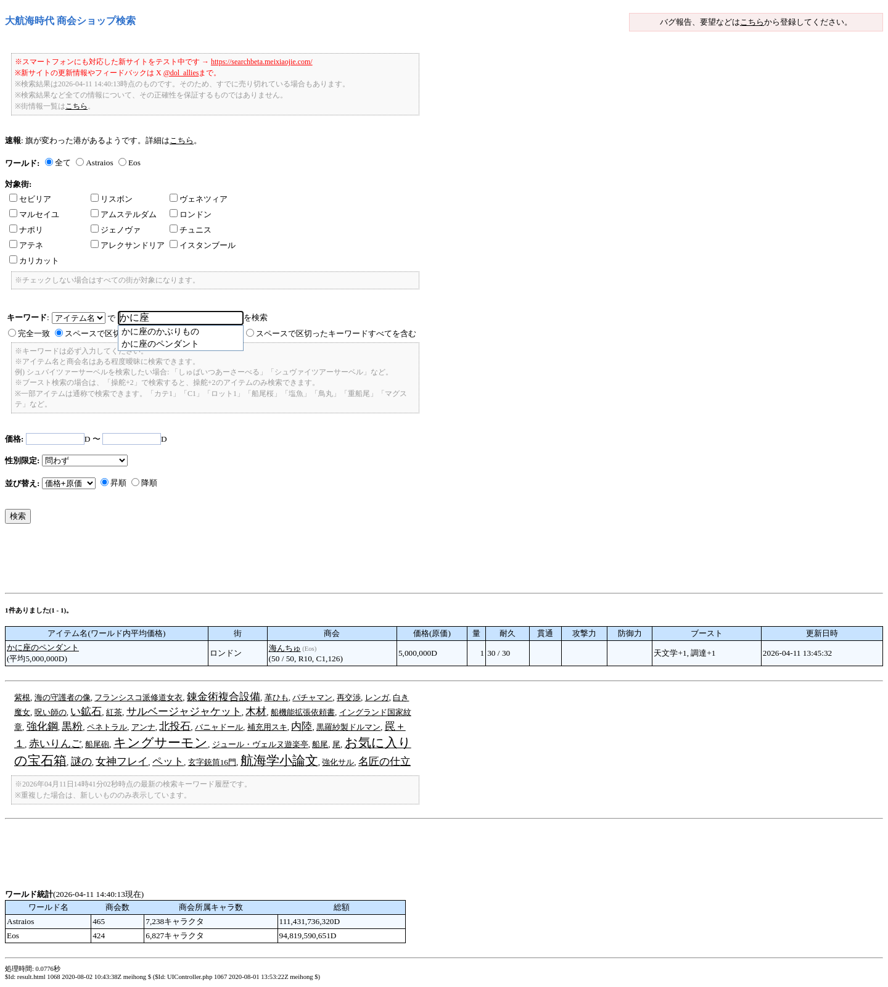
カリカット (34, 260)
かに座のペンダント (43, 647)
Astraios (99, 162)
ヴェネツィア (199, 199)
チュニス (191, 229)
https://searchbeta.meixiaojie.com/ (262, 61)
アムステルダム (124, 214)
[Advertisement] (229, 561)
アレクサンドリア (128, 245)
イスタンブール (203, 245)
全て (63, 162)
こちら (752, 22)
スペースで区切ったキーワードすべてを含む (336, 333)
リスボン (112, 199)
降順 (149, 482)
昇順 (118, 482)
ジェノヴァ (116, 229)
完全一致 (34, 333)
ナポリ (26, 229)
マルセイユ (34, 214)
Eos (134, 162)
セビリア (30, 199)
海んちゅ (285, 648)
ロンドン (191, 214)
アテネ (26, 245)
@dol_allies (181, 72)
